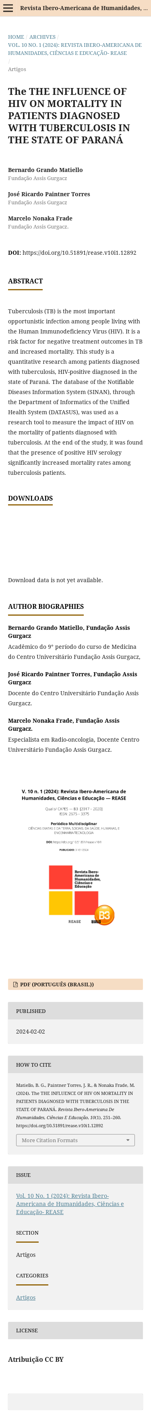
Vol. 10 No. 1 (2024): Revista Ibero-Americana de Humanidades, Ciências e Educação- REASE (75, 49)
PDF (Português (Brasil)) (56, 984)
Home (16, 36)
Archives (42, 36)
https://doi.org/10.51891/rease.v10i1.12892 (80, 252)
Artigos (25, 1297)
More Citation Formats (50, 1140)
